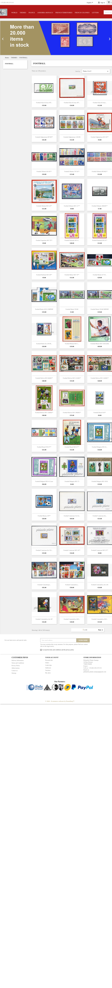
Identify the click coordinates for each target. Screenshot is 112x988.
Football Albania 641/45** (44, 171)
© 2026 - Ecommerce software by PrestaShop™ (59, 701)
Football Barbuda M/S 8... (72, 240)
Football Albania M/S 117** (72, 206)
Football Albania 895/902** (100, 171)
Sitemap (14, 673)
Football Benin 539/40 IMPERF (100, 309)
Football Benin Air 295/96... (44, 343)
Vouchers (48, 670)
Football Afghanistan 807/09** (44, 137)
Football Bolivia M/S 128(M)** (44, 412)
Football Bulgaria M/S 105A (100, 481)
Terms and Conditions (18, 663)
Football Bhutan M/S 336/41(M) (100, 343)
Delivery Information (18, 660)
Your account (51, 657)
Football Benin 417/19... (100, 275)
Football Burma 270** (44, 516)
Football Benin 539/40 (72, 309)
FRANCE (32, 12)
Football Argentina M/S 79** (44, 240)
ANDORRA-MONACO (45, 12)
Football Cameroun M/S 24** (71, 550)
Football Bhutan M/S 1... (72, 343)
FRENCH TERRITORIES (63, 12)
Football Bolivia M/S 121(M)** (72, 378)
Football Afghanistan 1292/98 (71, 137)
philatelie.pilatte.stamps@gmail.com (94, 672)
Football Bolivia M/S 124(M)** (100, 378)
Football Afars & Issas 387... (44, 102)
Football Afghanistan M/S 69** (100, 137)
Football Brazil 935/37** (44, 447)
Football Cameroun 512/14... (72, 516)
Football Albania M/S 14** (44, 206)
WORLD (14, 12)
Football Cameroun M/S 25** (99, 550)
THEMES (23, 12)
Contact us (15, 670)
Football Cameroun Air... (100, 516)
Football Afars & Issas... (100, 102)
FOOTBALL (9, 63)
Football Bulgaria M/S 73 (72, 481)
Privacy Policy (16, 665)
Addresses (48, 668)
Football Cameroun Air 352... (44, 550)
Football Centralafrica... (72, 585)
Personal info (49, 660)
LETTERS (95, 12)
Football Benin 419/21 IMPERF (44, 309)
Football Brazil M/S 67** (72, 447)
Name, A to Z (96, 71)
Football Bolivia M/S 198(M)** (72, 412)
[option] (56, 38)
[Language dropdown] (90, 3)
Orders (47, 663)
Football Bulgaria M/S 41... (99, 447)
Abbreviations (16, 668)
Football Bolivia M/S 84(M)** (44, 378)
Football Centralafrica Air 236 (99, 585)
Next (101, 630)
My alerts (48, 673)
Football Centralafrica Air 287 (44, 619)
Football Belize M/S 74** (72, 275)
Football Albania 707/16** (71, 171)
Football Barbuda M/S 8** (99, 240)
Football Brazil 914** (99, 412)
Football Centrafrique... (44, 585)
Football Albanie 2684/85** (100, 206)
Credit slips (48, 665)
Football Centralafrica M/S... (72, 619)
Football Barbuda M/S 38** (44, 275)
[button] (8, 38)
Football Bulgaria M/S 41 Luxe (44, 481)
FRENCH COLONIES (82, 12)
